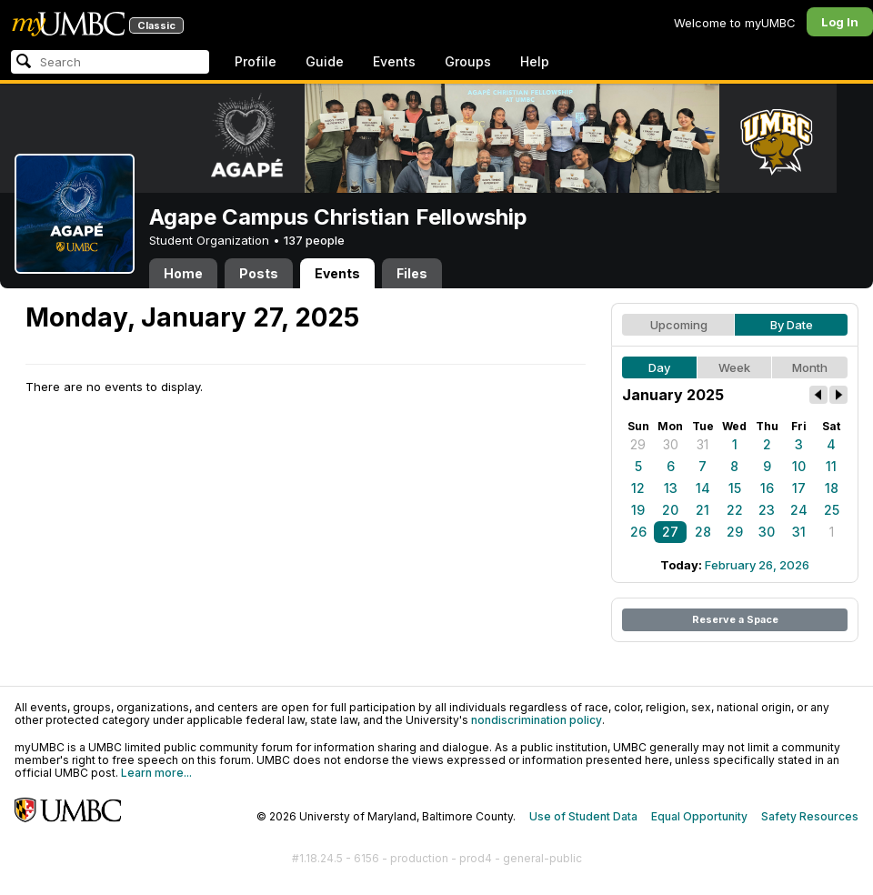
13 (670, 488)
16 (767, 488)
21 (702, 510)
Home (183, 273)
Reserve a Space (735, 619)
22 (735, 510)
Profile (255, 61)
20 (670, 510)
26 (638, 531)
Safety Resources (809, 816)
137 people (314, 240)
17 (799, 488)
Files (411, 273)
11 (831, 466)
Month (810, 367)
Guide (325, 61)
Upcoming (678, 324)
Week (734, 367)
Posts (258, 273)
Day (659, 367)
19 (638, 510)
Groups (468, 61)
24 (799, 510)
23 (766, 510)
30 (670, 444)
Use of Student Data (583, 816)
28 (703, 531)
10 (799, 466)
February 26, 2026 (757, 565)
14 (703, 488)
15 (734, 488)
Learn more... (156, 772)
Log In (839, 22)
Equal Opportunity (699, 816)
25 (831, 510)
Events (394, 61)
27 (670, 531)
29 (638, 444)
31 (702, 444)
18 (831, 488)
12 (638, 488)
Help (534, 61)
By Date (791, 324)
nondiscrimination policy (536, 720)
